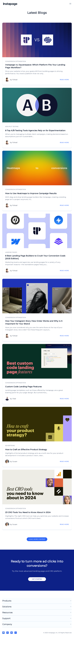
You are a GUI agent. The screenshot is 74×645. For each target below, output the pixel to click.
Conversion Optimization (15, 61)
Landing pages (11, 257)
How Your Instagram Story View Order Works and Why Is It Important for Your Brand (35, 329)
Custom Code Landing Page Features (27, 393)
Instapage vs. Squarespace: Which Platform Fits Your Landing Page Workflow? (34, 67)
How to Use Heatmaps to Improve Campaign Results (37, 197)
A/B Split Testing (11, 128)
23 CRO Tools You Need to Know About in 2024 (33, 519)
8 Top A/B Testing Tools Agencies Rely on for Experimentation (32, 133)
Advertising (10, 452)
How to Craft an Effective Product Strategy (31, 456)
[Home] (12, 3)
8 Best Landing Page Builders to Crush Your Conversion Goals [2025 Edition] (31, 262)
